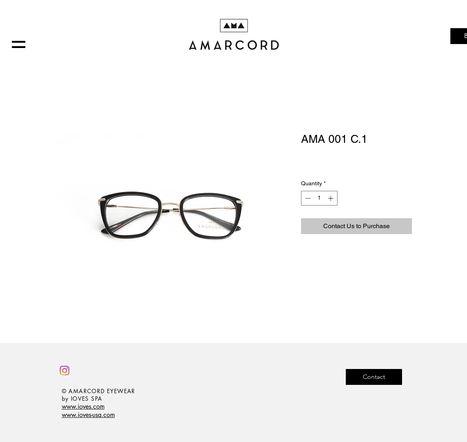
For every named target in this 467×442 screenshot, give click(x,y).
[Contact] (374, 377)
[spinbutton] (319, 198)
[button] (18, 44)
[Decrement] (307, 198)
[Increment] (331, 198)
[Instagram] (64, 370)
